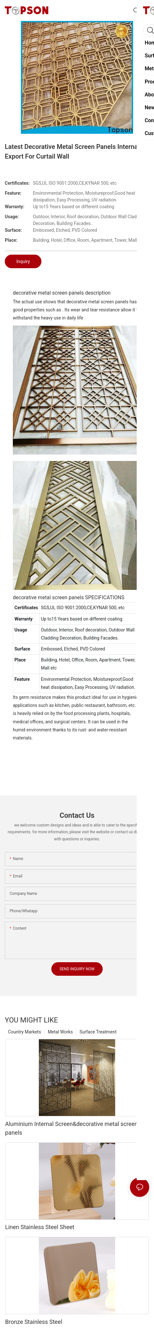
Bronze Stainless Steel (33, 1321)
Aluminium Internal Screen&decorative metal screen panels (71, 1128)
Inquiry (23, 261)
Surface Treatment (98, 1031)
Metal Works (60, 1031)
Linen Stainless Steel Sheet (39, 1227)
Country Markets (24, 1031)
